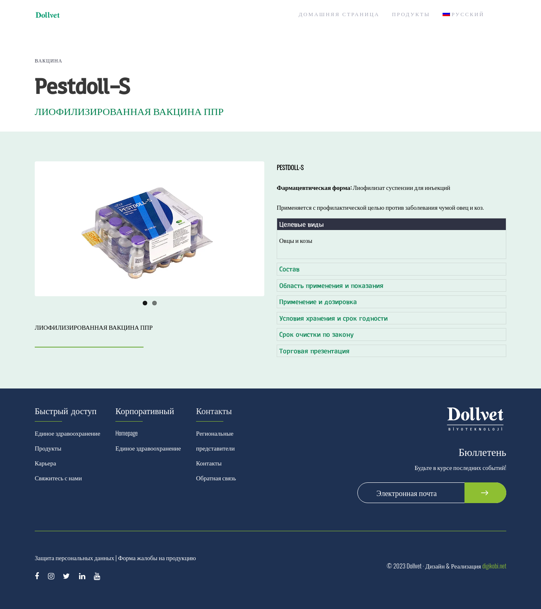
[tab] (391, 224)
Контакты (209, 462)
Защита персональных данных (74, 557)
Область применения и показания (331, 285)
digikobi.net (494, 565)
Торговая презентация (314, 350)
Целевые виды (301, 224)
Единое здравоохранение (67, 432)
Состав (289, 268)
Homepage (126, 432)
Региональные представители (215, 440)
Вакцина (48, 60)
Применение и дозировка (318, 301)
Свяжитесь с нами (58, 477)
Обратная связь (216, 477)
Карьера (45, 462)
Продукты (48, 447)
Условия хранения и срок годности (333, 318)
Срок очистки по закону (316, 334)
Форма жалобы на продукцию (157, 557)
